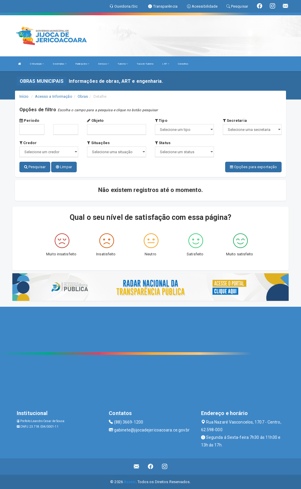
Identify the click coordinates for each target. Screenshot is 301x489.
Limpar (64, 167)
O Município (37, 64)
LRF (165, 64)
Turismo (123, 64)
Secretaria (235, 120)
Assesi (130, 481)
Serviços (103, 64)
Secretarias (59, 64)
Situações (98, 143)
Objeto (95, 120)
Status (162, 143)
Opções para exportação (253, 167)
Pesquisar (35, 167)
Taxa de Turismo (145, 64)
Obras (83, 96)
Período (29, 120)
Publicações (82, 64)
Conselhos (183, 64)
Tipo (161, 120)
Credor (28, 143)
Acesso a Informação (53, 96)
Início (24, 96)
